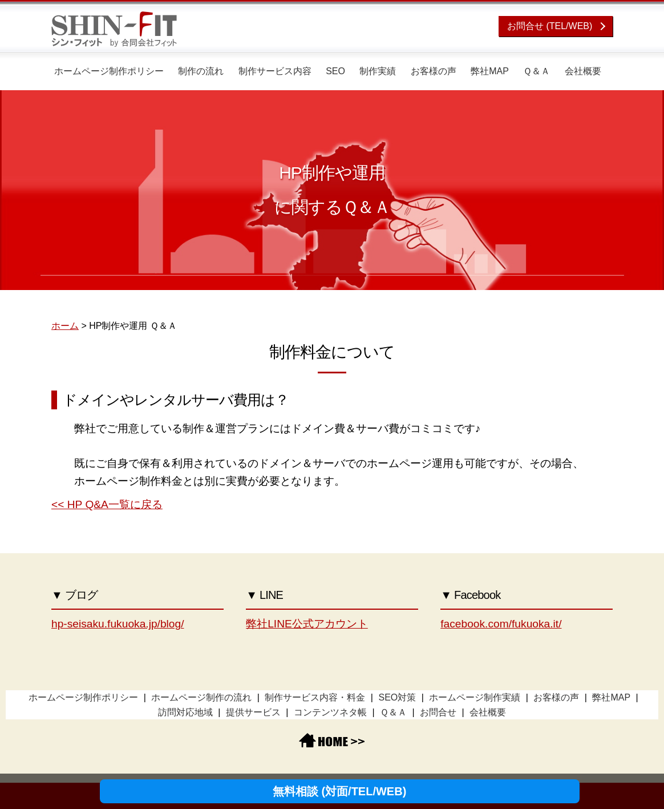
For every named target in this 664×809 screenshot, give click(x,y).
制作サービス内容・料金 (315, 697)
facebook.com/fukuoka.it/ (500, 624)
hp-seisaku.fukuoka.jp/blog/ (117, 624)
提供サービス (253, 712)
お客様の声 (433, 71)
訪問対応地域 (185, 712)
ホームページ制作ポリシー (109, 71)
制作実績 (377, 71)
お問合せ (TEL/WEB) (549, 26)
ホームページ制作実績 (474, 697)
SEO (335, 71)
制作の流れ (201, 71)
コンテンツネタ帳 (330, 712)
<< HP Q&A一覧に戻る (107, 504)
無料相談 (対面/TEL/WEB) (339, 791)
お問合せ (438, 712)
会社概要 (583, 71)
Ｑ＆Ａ (536, 71)
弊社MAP (490, 71)
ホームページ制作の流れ (201, 697)
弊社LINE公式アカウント (307, 624)
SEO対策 (397, 697)
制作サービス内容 (274, 71)
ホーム (65, 326)
